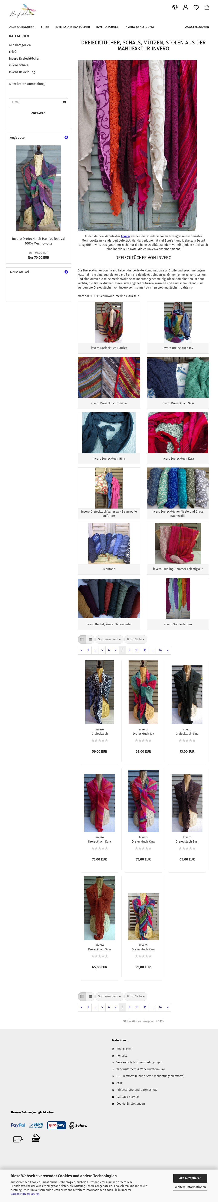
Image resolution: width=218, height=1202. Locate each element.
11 (145, 658)
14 (160, 658)
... (95, 658)
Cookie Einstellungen (130, 1112)
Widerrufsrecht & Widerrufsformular (140, 1077)
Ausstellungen (197, 27)
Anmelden (39, 112)
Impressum (124, 1056)
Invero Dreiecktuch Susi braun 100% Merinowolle (187, 847)
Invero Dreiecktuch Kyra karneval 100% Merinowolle (143, 847)
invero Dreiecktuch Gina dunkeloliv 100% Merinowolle (187, 739)
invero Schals (107, 27)
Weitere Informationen (190, 1187)
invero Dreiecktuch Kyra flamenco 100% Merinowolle (99, 847)
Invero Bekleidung (139, 27)
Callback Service (127, 1105)
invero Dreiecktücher (72, 27)
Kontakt (121, 1063)
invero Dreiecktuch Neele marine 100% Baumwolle (99, 739)
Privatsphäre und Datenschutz (136, 1098)
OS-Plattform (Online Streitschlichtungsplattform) (150, 1084)
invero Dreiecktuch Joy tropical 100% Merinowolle (143, 739)
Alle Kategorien (21, 27)
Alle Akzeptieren (190, 1178)
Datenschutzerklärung (25, 1193)
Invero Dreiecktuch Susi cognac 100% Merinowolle (99, 955)
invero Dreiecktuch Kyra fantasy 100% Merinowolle (143, 955)
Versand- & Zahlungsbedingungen (139, 1070)
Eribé (45, 27)
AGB (119, 1091)
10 (136, 658)
